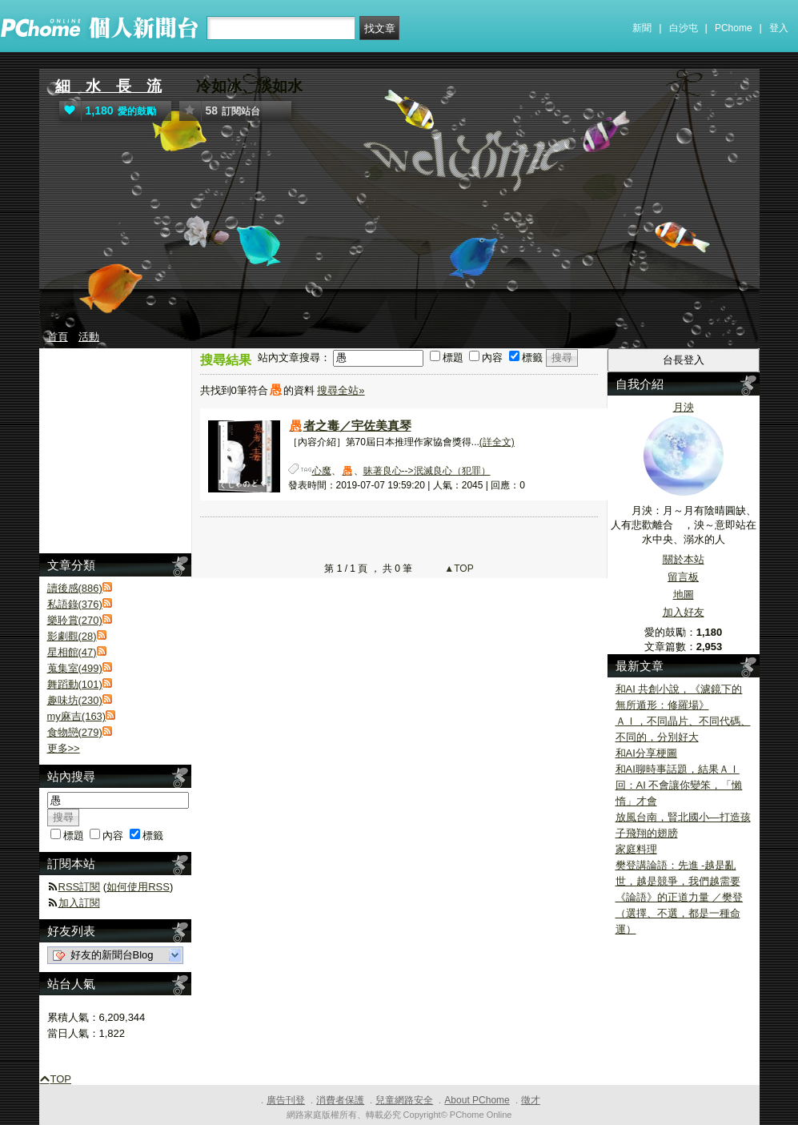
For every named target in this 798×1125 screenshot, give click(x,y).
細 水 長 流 (108, 86)
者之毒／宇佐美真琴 (349, 425)
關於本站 (683, 559)
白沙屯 (683, 28)
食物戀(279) (74, 732)
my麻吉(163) (76, 716)
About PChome (476, 1100)
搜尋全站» (340, 390)
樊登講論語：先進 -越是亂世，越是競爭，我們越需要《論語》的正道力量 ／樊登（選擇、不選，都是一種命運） (680, 897)
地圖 (683, 595)
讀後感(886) (74, 588)
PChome (733, 28)
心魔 (321, 470)
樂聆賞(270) (74, 620)
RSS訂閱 (79, 887)
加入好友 (683, 612)
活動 (88, 337)
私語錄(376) (74, 604)
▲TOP (458, 568)
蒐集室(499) (74, 668)
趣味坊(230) (74, 700)
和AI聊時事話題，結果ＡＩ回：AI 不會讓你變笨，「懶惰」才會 (679, 785)
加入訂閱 (79, 903)
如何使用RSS (138, 887)
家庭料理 (636, 849)
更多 (63, 748)
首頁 (57, 337)
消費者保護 (340, 1100)
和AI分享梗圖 (646, 753)
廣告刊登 (286, 1100)
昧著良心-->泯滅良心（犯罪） (427, 470)
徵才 (530, 1100)
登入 (778, 28)
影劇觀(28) (72, 636)
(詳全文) (497, 442)
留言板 (683, 577)
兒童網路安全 (404, 1100)
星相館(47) (72, 652)
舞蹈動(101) (74, 684)
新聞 (642, 28)
